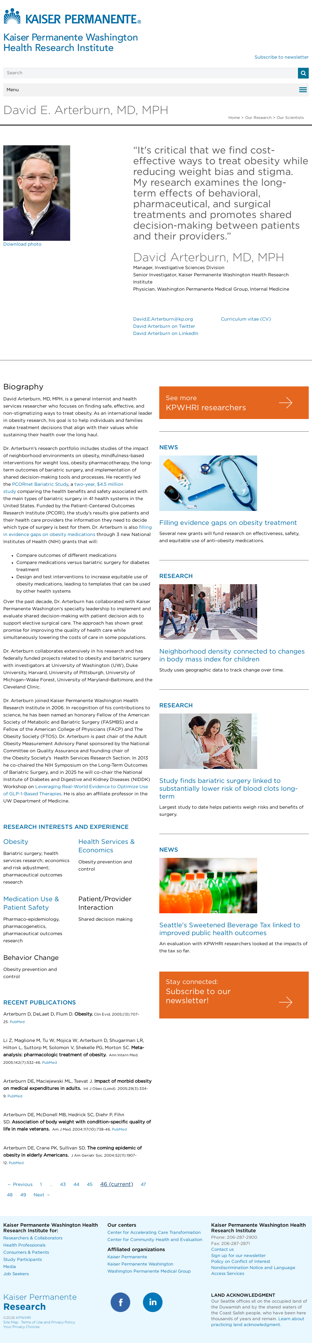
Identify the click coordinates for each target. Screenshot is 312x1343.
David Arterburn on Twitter (164, 326)
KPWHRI (23, 1318)
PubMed (17, 1022)
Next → (42, 1195)
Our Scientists (290, 118)
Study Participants (22, 1260)
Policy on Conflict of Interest (240, 1262)
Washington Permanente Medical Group (149, 1271)
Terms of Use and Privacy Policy (48, 1322)
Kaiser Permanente (127, 1257)
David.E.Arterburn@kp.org (163, 319)
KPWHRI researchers (206, 408)
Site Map (10, 1322)
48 (10, 1195)
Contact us (222, 1250)
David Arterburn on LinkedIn (165, 333)
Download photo (22, 244)
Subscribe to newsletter (282, 57)
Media (9, 1267)
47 (143, 1184)
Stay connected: (192, 982)
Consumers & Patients (26, 1252)
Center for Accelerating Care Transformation (154, 1233)
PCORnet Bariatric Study (40, 484)
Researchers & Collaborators (32, 1238)
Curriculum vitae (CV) (246, 319)
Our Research (258, 118)
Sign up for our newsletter (238, 1256)
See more (181, 398)
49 (23, 1195)
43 (63, 1184)
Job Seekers (16, 1274)
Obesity (15, 842)
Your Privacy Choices (21, 1327)
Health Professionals (24, 1245)
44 (76, 1184)
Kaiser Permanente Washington (140, 1264)
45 (90, 1184)
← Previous (20, 1184)
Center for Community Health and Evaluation (154, 1240)
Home (234, 118)
